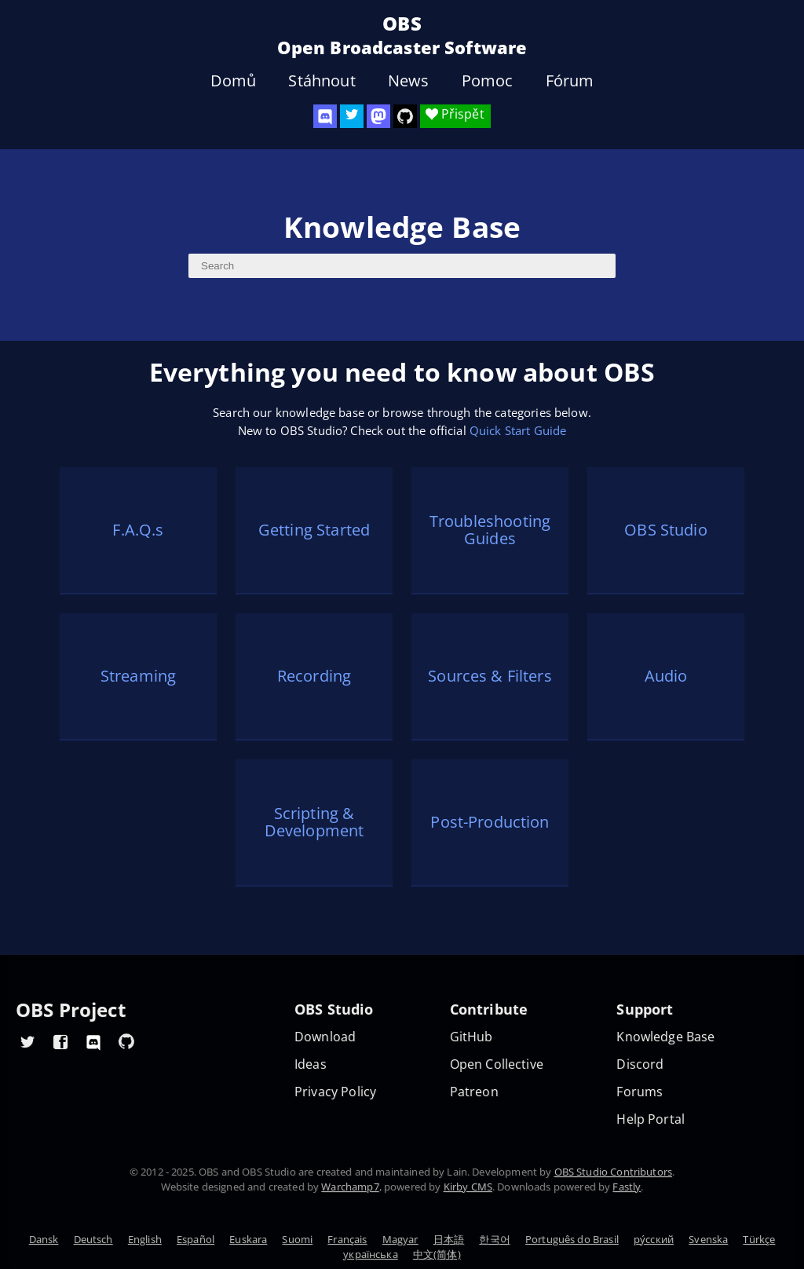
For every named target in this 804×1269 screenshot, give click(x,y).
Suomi (297, 1239)
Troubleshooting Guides (489, 530)
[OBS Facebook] (60, 1041)
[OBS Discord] (325, 116)
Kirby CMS (468, 1186)
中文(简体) (437, 1254)
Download (325, 1036)
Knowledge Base (665, 1036)
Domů (233, 81)
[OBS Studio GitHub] (405, 116)
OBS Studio (665, 529)
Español (195, 1239)
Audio (666, 675)
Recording (314, 675)
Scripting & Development (314, 822)
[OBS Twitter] (352, 116)
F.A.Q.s (137, 529)
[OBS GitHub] (126, 1041)
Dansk (44, 1239)
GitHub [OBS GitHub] (471, 1036)
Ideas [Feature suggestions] (310, 1064)
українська (370, 1254)
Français (347, 1239)
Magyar (400, 1239)
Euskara (248, 1239)
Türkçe (759, 1239)
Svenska (708, 1239)
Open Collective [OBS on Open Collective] (496, 1064)
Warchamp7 (349, 1186)
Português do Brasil (572, 1239)
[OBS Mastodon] (378, 116)
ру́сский (654, 1239)
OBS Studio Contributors (613, 1172)
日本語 (448, 1239)
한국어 (494, 1239)
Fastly (626, 1186)
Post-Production (489, 821)
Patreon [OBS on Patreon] (474, 1091)
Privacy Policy (335, 1091)
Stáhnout (321, 81)
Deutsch (93, 1239)
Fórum (570, 81)
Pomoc (487, 81)
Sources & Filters (490, 675)
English (145, 1239)
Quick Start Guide (518, 430)
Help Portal (650, 1119)
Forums (639, 1091)
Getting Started (314, 529)
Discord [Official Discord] (639, 1064)
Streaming (138, 675)
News (408, 81)
